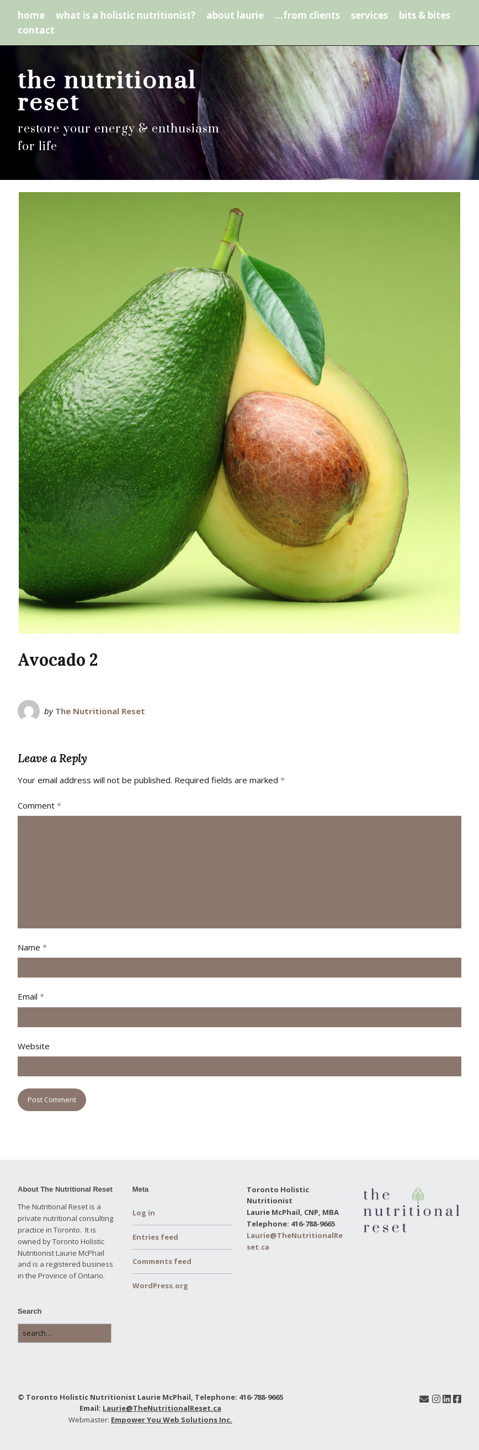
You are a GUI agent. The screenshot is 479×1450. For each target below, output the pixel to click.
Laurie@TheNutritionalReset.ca (162, 1408)
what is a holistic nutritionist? (125, 15)
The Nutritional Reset (100, 710)
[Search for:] (64, 1333)
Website (34, 1045)
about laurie (235, 15)
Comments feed (161, 1261)
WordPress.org (160, 1285)
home (31, 15)
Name (32, 947)
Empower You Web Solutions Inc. (171, 1420)
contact (36, 30)
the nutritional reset (107, 92)
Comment (39, 805)
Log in (143, 1213)
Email (31, 996)
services (369, 15)
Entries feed (155, 1237)
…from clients (307, 15)
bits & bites (424, 15)
